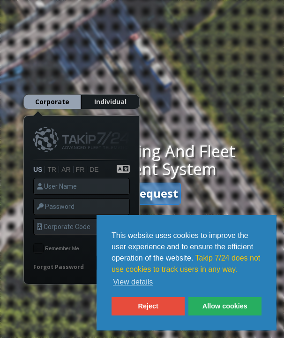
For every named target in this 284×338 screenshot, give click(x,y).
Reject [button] (148, 306)
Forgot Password (58, 259)
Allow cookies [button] (224, 306)
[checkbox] (38, 241)
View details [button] (133, 282)
